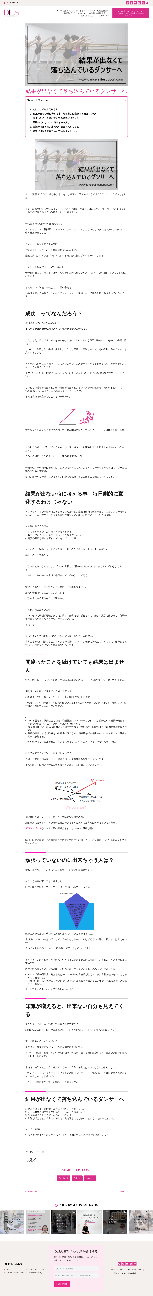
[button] (147, 3)
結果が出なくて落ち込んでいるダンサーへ (54, 131)
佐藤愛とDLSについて (74, 13)
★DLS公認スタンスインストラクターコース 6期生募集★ (82, 11)
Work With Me (98, 13)
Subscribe (61, 1284)
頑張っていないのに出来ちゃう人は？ (52, 122)
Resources (88, 16)
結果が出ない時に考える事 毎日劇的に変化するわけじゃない (65, 114)
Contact (105, 16)
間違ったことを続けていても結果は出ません (56, 118)
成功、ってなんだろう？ (45, 109)
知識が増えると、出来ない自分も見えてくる (56, 127)
